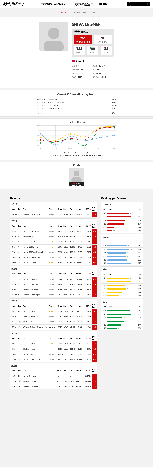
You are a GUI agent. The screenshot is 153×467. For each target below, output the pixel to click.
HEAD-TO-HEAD (78, 12)
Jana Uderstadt (76, 184)
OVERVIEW (62, 12)
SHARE (93, 12)
